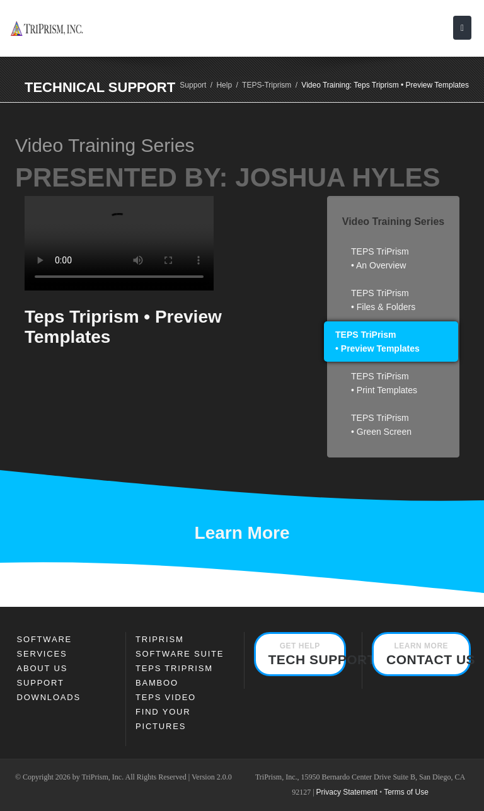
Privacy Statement (346, 792)
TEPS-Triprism (266, 85)
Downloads (49, 697)
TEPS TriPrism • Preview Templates (377, 342)
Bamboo (156, 682)
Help (224, 85)
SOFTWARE (44, 639)
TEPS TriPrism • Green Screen (381, 425)
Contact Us (428, 654)
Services (42, 654)
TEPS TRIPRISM (174, 668)
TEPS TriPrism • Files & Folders (383, 300)
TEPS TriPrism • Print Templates (384, 383)
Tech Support (307, 654)
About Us (42, 668)
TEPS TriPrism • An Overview (380, 258)
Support (193, 85)
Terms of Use (406, 792)
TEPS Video (165, 697)
